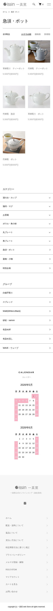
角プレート (8, 241)
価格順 (38, 34)
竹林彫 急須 (9, 114)
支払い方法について (14, 540)
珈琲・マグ (8, 206)
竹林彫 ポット (10, 159)
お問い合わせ (12, 591)
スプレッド (8, 302)
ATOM (14, 569)
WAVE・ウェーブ (10, 348)
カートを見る (12, 584)
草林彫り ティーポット (14, 68)
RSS (8, 569)
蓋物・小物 (8, 259)
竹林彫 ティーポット (38, 68)
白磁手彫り (8, 293)
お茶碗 (6, 215)
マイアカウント (13, 577)
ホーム (5, 12)
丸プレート (8, 232)
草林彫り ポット (36, 114)
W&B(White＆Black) (11, 311)
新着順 (47, 34)
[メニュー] (49, 4)
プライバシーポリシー (15, 555)
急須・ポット (15, 12)
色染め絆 (7, 329)
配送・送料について (14, 525)
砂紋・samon (9, 320)
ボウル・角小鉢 (10, 223)
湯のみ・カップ (10, 197)
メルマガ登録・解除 (14, 562)
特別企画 (7, 268)
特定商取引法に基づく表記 (17, 547)
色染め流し (8, 339)
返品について (12, 533)
